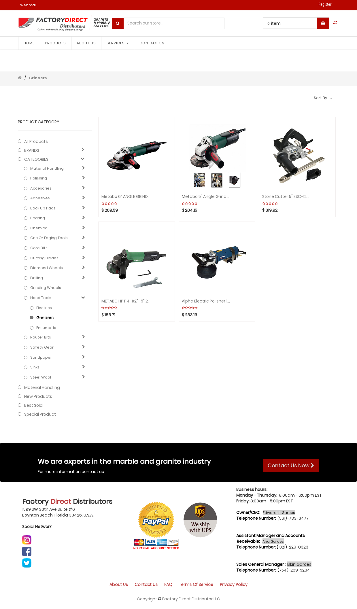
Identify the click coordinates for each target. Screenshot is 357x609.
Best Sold (33, 405)
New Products (38, 396)
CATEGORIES (36, 159)
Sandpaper (41, 357)
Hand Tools (40, 297)
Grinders (38, 78)
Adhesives (40, 198)
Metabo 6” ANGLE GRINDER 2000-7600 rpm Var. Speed (126, 196)
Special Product (40, 414)
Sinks (34, 367)
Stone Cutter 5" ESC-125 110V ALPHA (286, 196)
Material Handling (47, 168)
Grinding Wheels (45, 287)
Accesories (41, 188)
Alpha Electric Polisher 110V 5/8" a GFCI (206, 301)
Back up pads (43, 208)
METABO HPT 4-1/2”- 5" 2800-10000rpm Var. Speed (126, 301)
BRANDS (31, 150)
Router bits (40, 337)
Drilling (36, 278)
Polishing (38, 178)
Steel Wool (40, 377)
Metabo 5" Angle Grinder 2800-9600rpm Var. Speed (206, 196)
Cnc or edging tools (49, 238)
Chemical (39, 228)
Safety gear (42, 347)
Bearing (37, 218)
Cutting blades (44, 258)
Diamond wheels (46, 268)
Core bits (39, 248)
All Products (36, 141)
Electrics (44, 307)
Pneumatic (46, 327)
